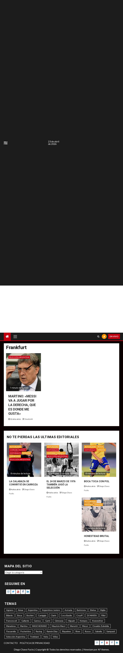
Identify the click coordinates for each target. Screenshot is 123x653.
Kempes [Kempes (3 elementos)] (84, 620)
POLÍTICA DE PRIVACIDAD (35, 642)
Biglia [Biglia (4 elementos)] (102, 610)
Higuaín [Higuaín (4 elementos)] (71, 620)
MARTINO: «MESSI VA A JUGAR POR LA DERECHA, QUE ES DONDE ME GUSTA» (22, 404)
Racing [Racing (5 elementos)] (39, 631)
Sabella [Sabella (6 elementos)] (98, 631)
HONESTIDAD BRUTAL (96, 536)
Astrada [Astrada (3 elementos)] (68, 610)
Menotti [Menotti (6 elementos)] (74, 626)
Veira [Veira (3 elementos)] (45, 636)
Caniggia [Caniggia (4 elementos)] (42, 615)
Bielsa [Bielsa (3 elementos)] (93, 610)
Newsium (88, 649)
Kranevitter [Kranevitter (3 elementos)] (97, 620)
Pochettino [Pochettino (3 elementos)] (25, 631)
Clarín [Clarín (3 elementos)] (53, 615)
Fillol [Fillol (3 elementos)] (103, 615)
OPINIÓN (26, 453)
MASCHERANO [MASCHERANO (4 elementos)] (39, 626)
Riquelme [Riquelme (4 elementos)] (66, 631)
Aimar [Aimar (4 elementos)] (20, 610)
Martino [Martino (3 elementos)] (24, 626)
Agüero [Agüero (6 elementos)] (9, 610)
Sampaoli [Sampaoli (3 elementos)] (110, 631)
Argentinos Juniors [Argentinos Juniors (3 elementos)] (51, 610)
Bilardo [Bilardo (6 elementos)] (9, 615)
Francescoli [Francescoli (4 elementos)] (11, 620)
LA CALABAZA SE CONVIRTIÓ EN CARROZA (23, 483)
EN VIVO (114, 336)
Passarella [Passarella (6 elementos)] (11, 631)
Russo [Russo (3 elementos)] (88, 631)
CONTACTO (11, 642)
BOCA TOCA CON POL (96, 481)
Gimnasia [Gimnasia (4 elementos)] (59, 620)
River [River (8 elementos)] (77, 631)
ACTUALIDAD (15, 447)
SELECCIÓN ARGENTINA (19, 357)
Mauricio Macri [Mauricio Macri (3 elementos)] (58, 626)
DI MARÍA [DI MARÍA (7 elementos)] (92, 615)
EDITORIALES (15, 453)
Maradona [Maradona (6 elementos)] (11, 626)
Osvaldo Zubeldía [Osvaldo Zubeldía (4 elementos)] (100, 626)
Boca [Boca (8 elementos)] (19, 615)
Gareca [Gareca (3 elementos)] (37, 620)
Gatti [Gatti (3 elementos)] (47, 620)
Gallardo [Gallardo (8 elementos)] (25, 620)
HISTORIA (51, 453)
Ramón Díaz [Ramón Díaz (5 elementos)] (52, 631)
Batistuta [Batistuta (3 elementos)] (81, 610)
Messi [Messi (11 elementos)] (85, 626)
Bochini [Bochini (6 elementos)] (30, 615)
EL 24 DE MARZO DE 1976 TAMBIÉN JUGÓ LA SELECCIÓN (61, 484)
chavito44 (29, 419)
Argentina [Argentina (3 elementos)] (32, 610)
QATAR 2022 (15, 456)
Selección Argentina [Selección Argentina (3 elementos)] (15, 636)
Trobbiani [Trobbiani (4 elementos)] (34, 636)
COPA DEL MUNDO (18, 450)
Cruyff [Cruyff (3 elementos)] (79, 615)
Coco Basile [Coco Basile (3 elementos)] (66, 615)
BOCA (100, 447)
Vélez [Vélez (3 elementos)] (55, 636)
